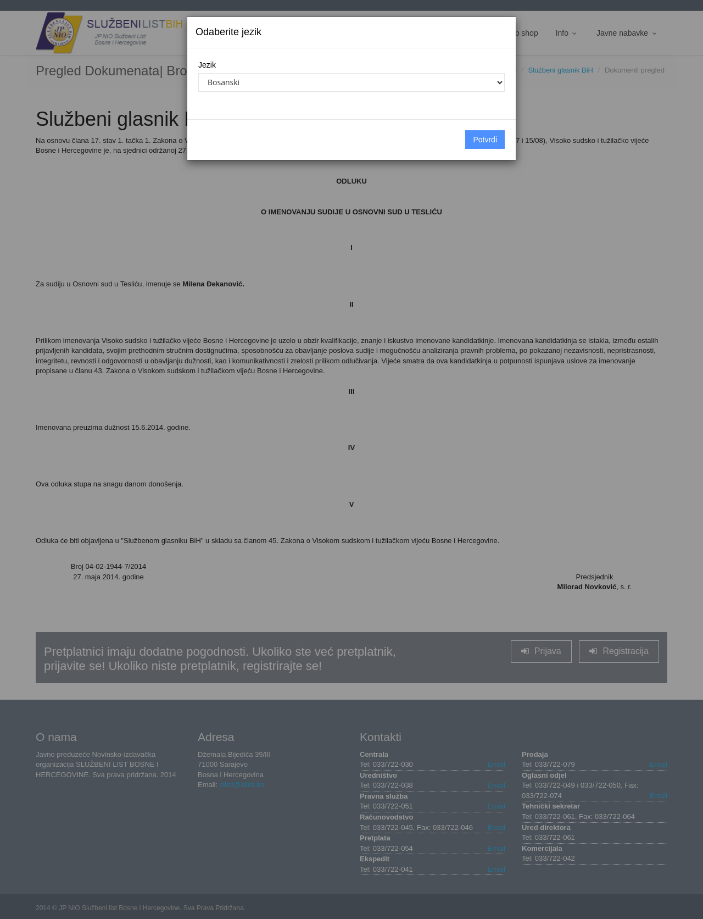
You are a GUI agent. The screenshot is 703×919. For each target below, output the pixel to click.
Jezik (207, 64)
